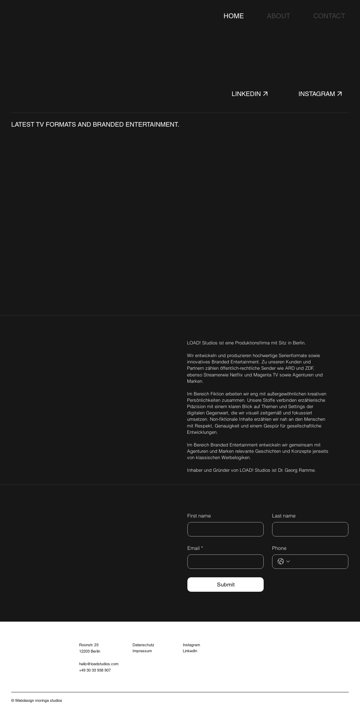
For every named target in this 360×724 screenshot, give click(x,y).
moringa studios (48, 700)
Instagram (191, 644)
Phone (279, 548)
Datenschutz (143, 644)
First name (199, 516)
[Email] (223, 561)
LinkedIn (190, 650)
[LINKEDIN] (257, 94)
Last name (284, 516)
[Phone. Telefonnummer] (317, 561)
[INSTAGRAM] (323, 94)
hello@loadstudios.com (98, 663)
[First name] (223, 529)
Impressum (142, 650)
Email (195, 548)
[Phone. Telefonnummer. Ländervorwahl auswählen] (284, 561)
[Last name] (308, 529)
